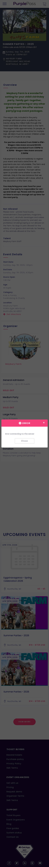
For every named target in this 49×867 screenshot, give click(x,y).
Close (24, 441)
